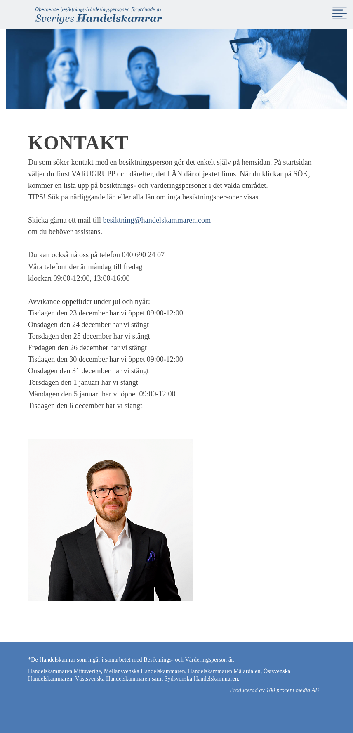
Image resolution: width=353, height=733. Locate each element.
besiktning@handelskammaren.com (157, 220)
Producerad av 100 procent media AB (274, 690)
